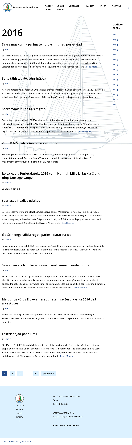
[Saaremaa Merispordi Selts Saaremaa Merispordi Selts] (21, 7)
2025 (115, 50)
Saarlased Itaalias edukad (21, 200)
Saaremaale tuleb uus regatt (23, 109)
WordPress (27, 441)
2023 (115, 40)
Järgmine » (48, 373)
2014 (115, 90)
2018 (115, 70)
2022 (115, 35)
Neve (4, 441)
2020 (115, 60)
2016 (115, 80)
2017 (115, 75)
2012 (115, 100)
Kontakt (61, 9)
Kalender (89, 6)
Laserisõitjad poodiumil (19, 334)
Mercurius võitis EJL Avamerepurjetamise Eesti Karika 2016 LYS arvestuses (49, 301)
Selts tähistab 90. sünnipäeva (24, 78)
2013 (115, 95)
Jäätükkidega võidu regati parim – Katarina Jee (36, 234)
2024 (115, 45)
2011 (115, 105)
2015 (115, 85)
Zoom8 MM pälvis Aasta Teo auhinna (29, 143)
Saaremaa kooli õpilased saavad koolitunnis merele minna (45, 265)
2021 (115, 55)
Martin (8, 49)
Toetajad (116, 6)
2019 (115, 65)
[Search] (128, 7)
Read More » (92, 66)
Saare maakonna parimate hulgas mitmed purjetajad (42, 44)
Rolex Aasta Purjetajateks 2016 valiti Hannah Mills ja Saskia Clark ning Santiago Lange (51, 175)
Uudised (61, 6)
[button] (52, 9)
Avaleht (49, 6)
